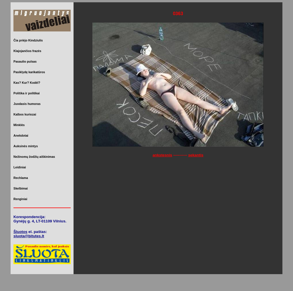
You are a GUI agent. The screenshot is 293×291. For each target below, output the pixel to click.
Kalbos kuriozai (24, 114)
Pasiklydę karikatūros (29, 72)
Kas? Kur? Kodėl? (26, 82)
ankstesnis (162, 155)
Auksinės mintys (25, 146)
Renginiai (20, 199)
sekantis (195, 155)
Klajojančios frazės (27, 51)
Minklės (19, 125)
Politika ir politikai (26, 93)
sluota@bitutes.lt (28, 236)
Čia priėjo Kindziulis (28, 40)
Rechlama (20, 178)
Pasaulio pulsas (25, 61)
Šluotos (20, 232)
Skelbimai (20, 188)
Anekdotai (20, 135)
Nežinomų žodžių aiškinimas (34, 156)
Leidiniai (19, 167)
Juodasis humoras (27, 103)
